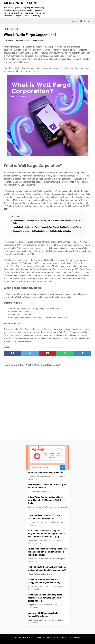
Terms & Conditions (63, 637)
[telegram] (82, 353)
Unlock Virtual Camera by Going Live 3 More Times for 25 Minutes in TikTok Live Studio (47, 500)
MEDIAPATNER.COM (20, 3)
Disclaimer (49, 637)
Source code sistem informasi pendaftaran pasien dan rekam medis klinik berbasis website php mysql (47, 552)
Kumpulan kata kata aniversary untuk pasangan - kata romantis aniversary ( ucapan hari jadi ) (45, 598)
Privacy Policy (20, 637)
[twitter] (30, 353)
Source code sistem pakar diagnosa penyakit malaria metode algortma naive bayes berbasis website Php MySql (46, 533)
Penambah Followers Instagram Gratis (45, 472)
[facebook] (12, 353)
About (31, 637)
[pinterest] (47, 353)
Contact (39, 637)
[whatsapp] (65, 353)
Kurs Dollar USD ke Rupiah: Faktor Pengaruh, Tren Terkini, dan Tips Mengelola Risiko (47, 227)
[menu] (7, 21)
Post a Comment (38, 41)
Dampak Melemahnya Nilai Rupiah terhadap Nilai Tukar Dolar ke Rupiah (42, 231)
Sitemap (76, 637)
